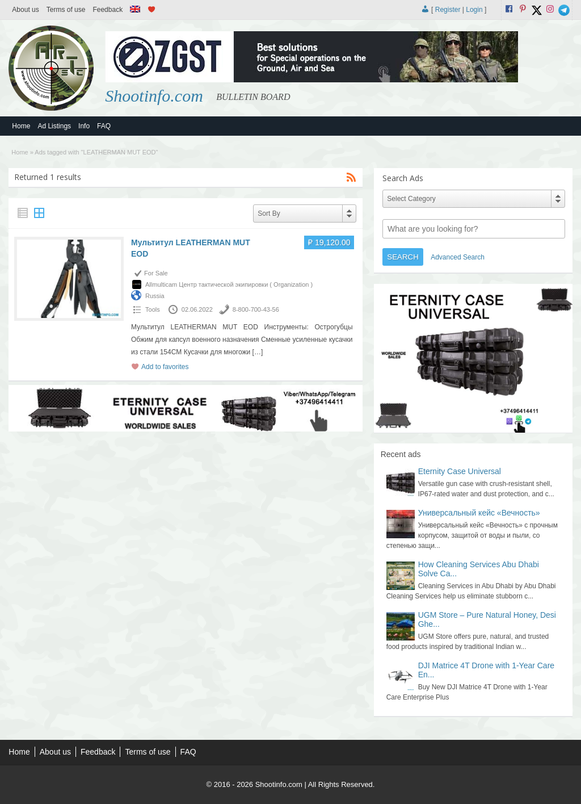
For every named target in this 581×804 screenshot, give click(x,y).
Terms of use (66, 10)
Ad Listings (54, 126)
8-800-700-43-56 (256, 309)
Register (448, 10)
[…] (257, 352)
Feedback (107, 10)
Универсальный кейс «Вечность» (479, 512)
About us (25, 10)
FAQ (104, 126)
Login (474, 10)
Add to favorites (164, 367)
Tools (152, 309)
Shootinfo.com (154, 95)
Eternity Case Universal (459, 471)
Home (21, 126)
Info (84, 126)
